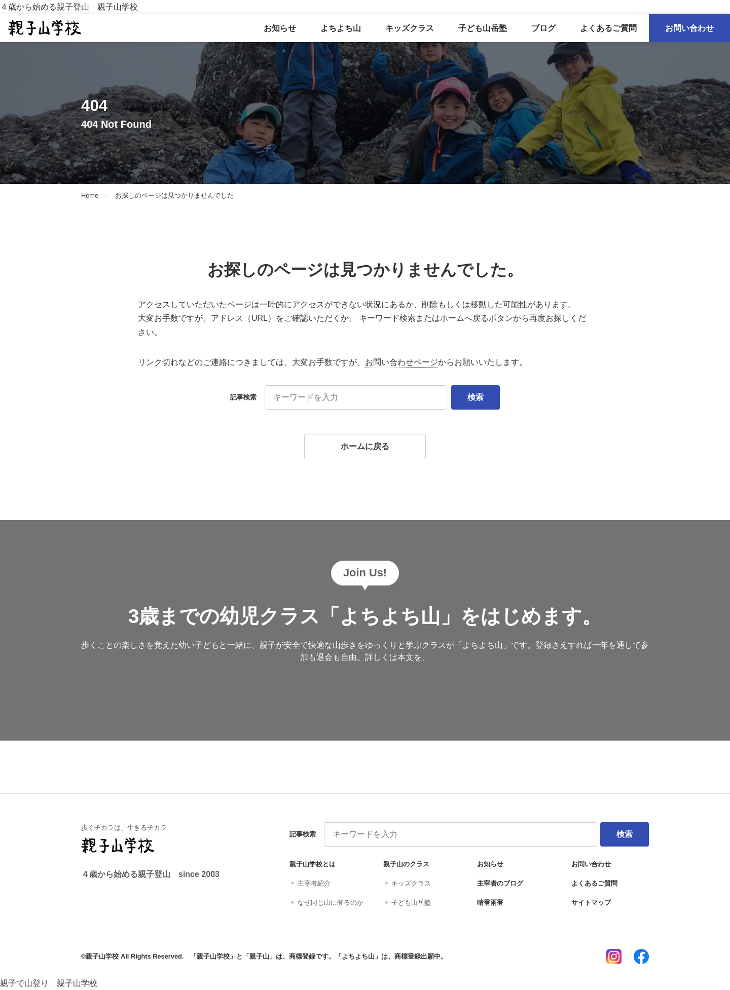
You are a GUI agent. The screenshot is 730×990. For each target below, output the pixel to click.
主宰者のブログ (500, 883)
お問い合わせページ (401, 362)
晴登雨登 (490, 902)
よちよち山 (340, 28)
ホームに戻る (365, 446)
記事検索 (243, 397)
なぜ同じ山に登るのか (330, 902)
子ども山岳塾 (482, 28)
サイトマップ (591, 902)
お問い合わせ (689, 28)
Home (89, 196)
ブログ (543, 28)
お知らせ (280, 28)
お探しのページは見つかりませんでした (174, 196)
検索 (475, 397)
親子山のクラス (406, 864)
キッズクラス (409, 28)
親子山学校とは (312, 864)
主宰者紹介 (314, 883)
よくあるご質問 (608, 28)
